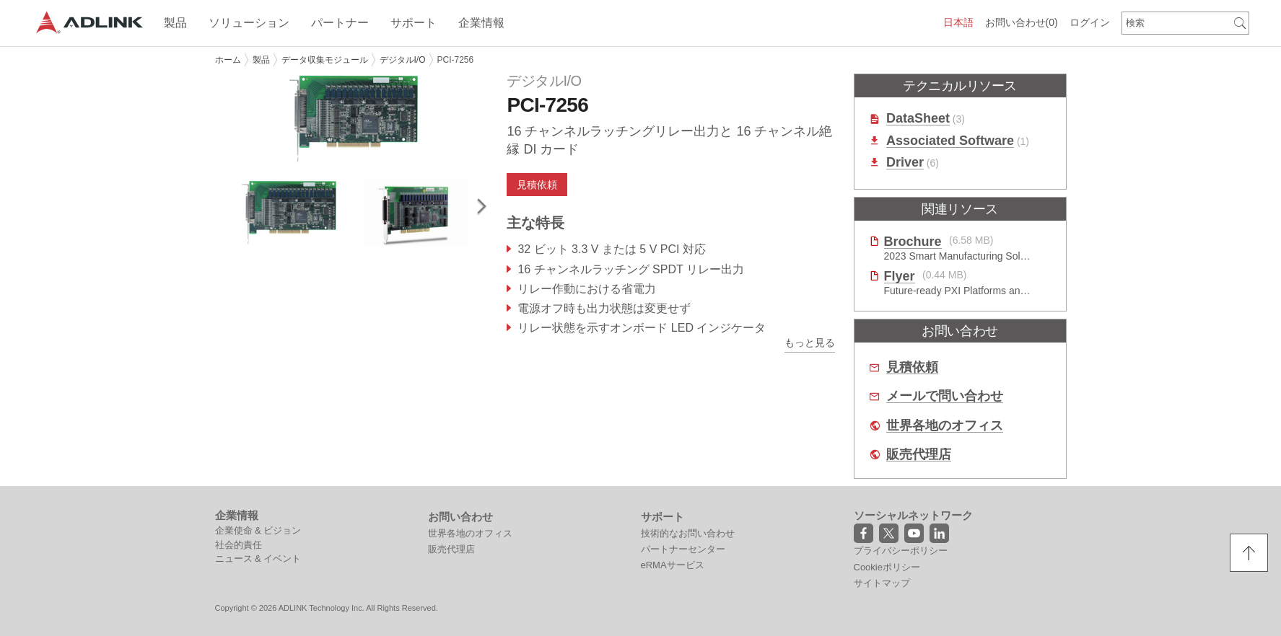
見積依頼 (537, 184)
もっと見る (809, 342)
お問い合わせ (1021, 22)
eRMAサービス (672, 565)
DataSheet (918, 118)
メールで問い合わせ (944, 396)
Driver (905, 162)
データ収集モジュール (324, 60)
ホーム (228, 60)
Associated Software (950, 141)
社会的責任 (238, 544)
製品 (261, 60)
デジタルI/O (403, 60)
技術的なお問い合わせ (688, 533)
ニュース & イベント (258, 558)
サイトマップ (882, 583)
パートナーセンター (683, 549)
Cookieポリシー (887, 567)
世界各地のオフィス (944, 426)
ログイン (1090, 22)
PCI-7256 (455, 60)
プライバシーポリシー (901, 550)
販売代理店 (918, 454)
